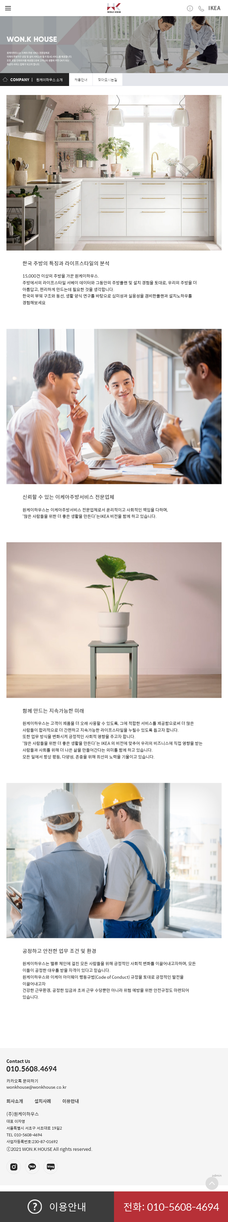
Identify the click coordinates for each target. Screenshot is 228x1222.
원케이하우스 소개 (49, 79)
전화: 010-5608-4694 (171, 1206)
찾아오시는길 (107, 79)
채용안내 (81, 79)
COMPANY (19, 79)
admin (217, 1175)
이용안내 (57, 1206)
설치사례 (42, 1100)
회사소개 (14, 1100)
